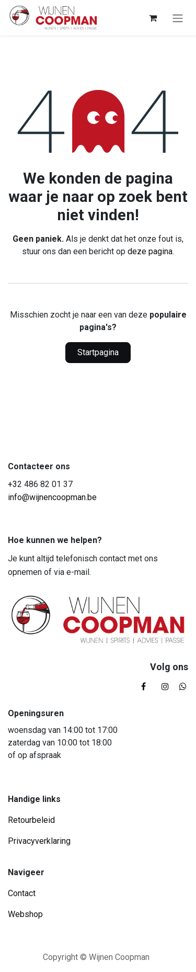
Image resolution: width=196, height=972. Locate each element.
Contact (22, 893)
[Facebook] (143, 686)
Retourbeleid (31, 820)
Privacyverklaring (39, 841)
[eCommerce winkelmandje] (152, 17)
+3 (12, 484)
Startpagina (98, 352)
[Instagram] (165, 686)
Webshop (25, 914)
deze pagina (150, 251)
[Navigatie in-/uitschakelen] (177, 18)
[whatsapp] (183, 686)
